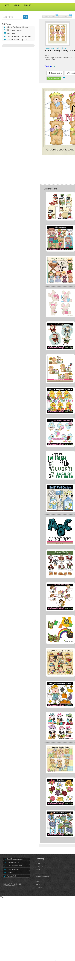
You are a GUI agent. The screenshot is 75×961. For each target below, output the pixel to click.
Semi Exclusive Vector (15, 27)
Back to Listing (55, 73)
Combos (8, 873)
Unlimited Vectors (11, 862)
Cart (7, 5)
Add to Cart (53, 78)
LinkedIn (39, 887)
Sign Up (27, 5)
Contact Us (40, 866)
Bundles (9, 33)
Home (38, 863)
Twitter (38, 881)
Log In (16, 5)
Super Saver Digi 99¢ (15, 40)
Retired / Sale (10, 876)
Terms (38, 870)
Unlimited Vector (13, 30)
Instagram (39, 884)
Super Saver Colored (13, 866)
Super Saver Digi (11, 869)
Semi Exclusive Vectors (13, 859)
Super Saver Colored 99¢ (17, 36)
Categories (65, 17)
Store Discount (50, 17)
